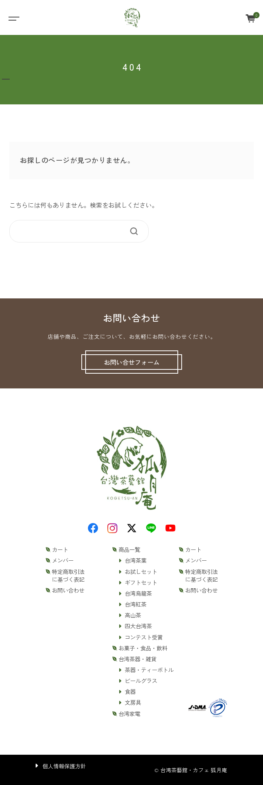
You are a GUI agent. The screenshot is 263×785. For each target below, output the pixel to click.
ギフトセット (141, 582)
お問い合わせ (68, 590)
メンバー (63, 560)
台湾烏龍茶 (138, 593)
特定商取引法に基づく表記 (68, 575)
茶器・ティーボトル (149, 670)
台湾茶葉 (135, 560)
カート (60, 549)
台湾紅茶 (135, 604)
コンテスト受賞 (144, 637)
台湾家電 (129, 713)
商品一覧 (129, 549)
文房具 (133, 702)
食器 (130, 691)
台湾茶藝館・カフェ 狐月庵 (193, 770)
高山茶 (133, 615)
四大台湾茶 (138, 626)
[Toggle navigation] (13, 17)
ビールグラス (141, 680)
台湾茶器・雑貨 (137, 659)
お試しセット (141, 571)
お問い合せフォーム (131, 362)
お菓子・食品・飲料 (143, 648)
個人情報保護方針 (64, 766)
